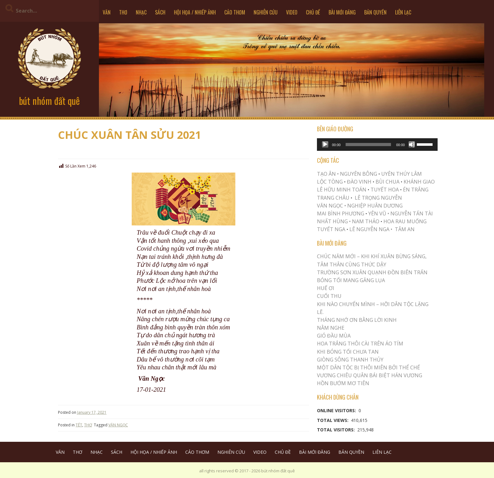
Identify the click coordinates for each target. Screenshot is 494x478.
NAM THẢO (365, 221)
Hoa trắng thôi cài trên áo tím (360, 343)
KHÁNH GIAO (419, 181)
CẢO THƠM (234, 12)
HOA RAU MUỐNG (404, 221)
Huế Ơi (325, 288)
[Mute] (412, 144)
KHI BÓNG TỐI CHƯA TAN (348, 351)
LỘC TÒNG (330, 181)
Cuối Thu (329, 296)
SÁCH (160, 12)
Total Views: (333, 420)
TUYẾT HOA (384, 189)
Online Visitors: (337, 410)
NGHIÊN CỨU (266, 12)
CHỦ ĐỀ (313, 12)
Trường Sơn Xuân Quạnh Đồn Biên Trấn (372, 272)
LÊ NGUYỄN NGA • (370, 229)
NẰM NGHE (330, 327)
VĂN (107, 12)
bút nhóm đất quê (49, 101)
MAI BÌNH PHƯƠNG (340, 213)
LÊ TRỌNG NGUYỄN (378, 197)
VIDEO (291, 12)
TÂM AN (405, 229)
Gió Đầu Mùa (334, 335)
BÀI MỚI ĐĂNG (342, 12)
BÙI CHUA (387, 181)
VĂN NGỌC (118, 425)
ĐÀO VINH (359, 181)
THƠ (123, 12)
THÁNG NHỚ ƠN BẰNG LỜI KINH (357, 319)
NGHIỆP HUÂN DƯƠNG (375, 205)
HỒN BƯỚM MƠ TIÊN (343, 383)
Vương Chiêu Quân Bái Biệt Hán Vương (369, 375)
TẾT (79, 425)
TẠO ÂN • (328, 173)
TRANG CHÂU (333, 197)
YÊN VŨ (377, 213)
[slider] (368, 144)
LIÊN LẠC (403, 12)
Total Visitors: (336, 430)
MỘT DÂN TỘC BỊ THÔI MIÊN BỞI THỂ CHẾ (368, 367)
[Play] (325, 144)
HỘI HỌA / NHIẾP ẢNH (195, 12)
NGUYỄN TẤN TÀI (411, 213)
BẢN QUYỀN (375, 12)
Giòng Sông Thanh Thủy (350, 359)
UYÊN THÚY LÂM (401, 173)
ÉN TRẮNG (415, 189)
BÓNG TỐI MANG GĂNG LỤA (351, 280)
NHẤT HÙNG (332, 221)
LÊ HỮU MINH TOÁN (341, 189)
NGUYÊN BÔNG (358, 173)
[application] (377, 144)
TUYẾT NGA (332, 229)
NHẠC (141, 12)
